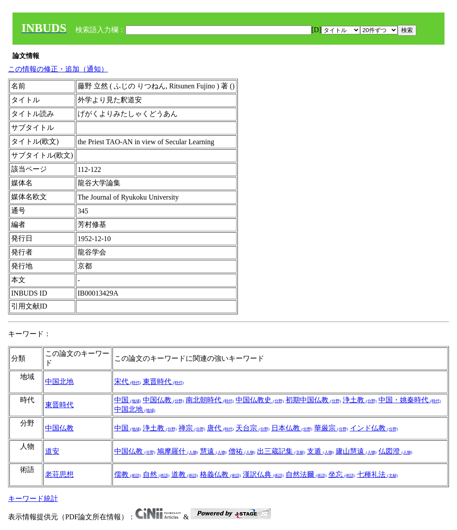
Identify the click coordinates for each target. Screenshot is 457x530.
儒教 (127, 474)
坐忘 (341, 474)
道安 (52, 451)
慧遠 (213, 451)
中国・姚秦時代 (409, 400)
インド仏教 (374, 428)
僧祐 (241, 451)
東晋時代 (163, 381)
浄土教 (360, 400)
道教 (184, 474)
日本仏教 (291, 428)
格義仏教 (220, 474)
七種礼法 (377, 474)
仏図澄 (395, 451)
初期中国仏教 (313, 400)
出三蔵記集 (281, 451)
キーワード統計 (33, 498)
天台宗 (253, 428)
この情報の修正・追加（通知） (58, 69)
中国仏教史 (260, 400)
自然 (156, 474)
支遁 (320, 451)
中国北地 (59, 381)
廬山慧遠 (356, 451)
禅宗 (192, 428)
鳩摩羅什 (177, 451)
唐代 (220, 428)
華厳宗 (331, 428)
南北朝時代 (210, 400)
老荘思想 (59, 474)
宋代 (127, 381)
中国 (127, 400)
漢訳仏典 (263, 474)
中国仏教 (163, 400)
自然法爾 (306, 474)
